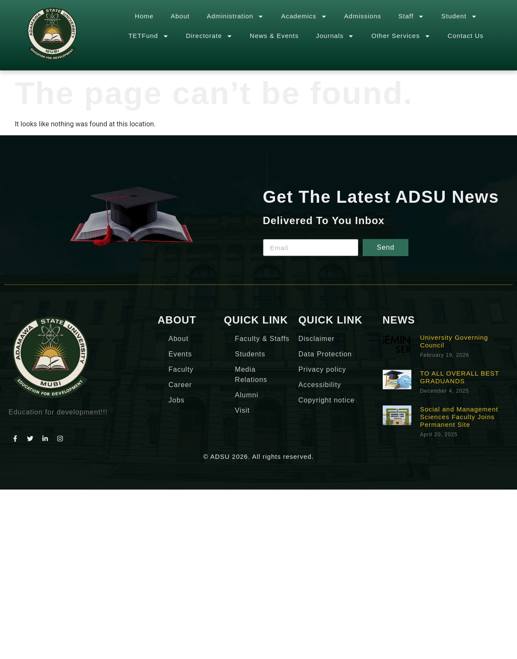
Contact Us (466, 35)
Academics (304, 16)
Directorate (209, 36)
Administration (235, 16)
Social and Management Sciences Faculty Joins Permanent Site (459, 416)
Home (144, 16)
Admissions (362, 16)
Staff (412, 16)
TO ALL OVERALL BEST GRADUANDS (459, 377)
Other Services (400, 36)
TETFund (148, 36)
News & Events (274, 35)
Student (459, 16)
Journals (335, 36)
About (180, 16)
